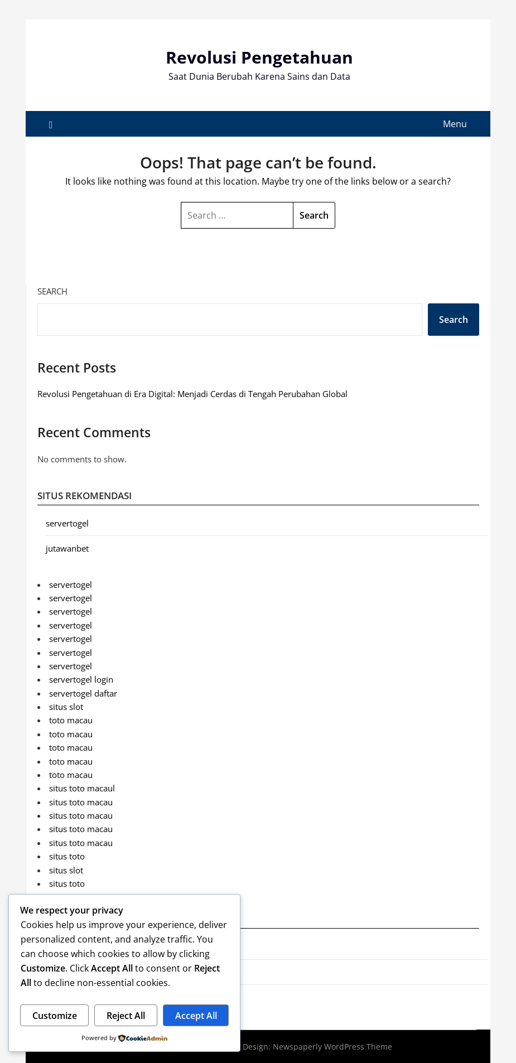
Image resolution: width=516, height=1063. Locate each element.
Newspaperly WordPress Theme (332, 1046)
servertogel (67, 523)
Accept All (196, 1015)
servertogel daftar (83, 693)
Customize (54, 1015)
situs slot (66, 706)
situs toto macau (81, 802)
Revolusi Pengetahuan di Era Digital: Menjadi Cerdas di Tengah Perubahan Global (192, 393)
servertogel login (81, 679)
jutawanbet (67, 548)
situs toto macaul (82, 788)
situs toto (67, 856)
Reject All (126, 1015)
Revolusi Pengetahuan (259, 57)
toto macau (71, 720)
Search (52, 291)
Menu (455, 124)
